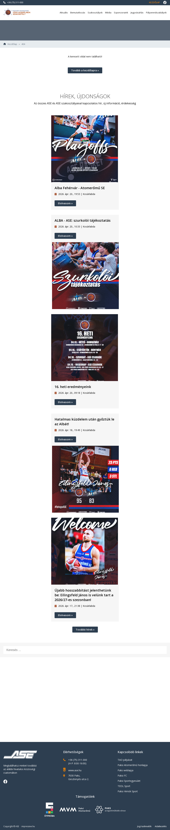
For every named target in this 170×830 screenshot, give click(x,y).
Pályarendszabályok (156, 12)
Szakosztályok (95, 12)
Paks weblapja (125, 770)
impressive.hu (28, 826)
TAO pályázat (125, 759)
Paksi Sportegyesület (129, 780)
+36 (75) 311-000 (13, 2)
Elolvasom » (65, 203)
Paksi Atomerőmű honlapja (133, 765)
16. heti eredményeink (73, 386)
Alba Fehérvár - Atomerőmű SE (80, 188)
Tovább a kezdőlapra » (85, 70)
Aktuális (64, 12)
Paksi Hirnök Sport (128, 791)
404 (23, 44)
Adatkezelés (161, 826)
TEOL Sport (124, 786)
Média (108, 12)
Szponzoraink (121, 12)
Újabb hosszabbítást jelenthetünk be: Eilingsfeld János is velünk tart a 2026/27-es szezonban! (84, 595)
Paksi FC (122, 775)
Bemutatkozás (77, 12)
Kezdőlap (154, 2)
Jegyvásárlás (137, 12)
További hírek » (85, 629)
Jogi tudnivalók (144, 826)
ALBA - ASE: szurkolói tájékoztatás (83, 220)
